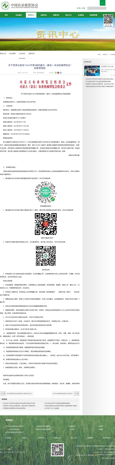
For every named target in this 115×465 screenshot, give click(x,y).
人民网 (72, 429)
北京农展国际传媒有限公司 (14, 432)
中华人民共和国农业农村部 (14, 426)
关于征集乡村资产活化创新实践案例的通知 (57, 403)
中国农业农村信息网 (43, 426)
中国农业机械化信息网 (43, 429)
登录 (78, 8)
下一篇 (65, 393)
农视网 (100, 429)
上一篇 (17, 393)
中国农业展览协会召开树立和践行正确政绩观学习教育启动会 (61, 405)
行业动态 (112, 54)
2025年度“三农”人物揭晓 (51, 408)
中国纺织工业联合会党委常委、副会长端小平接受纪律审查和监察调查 (19, 405)
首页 (6, 15)
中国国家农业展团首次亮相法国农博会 (14, 408)
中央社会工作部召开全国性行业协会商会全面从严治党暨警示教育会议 (19, 403)
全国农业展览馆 (14, 429)
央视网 (100, 426)
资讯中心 (105, 54)
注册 (83, 8)
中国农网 (72, 426)
